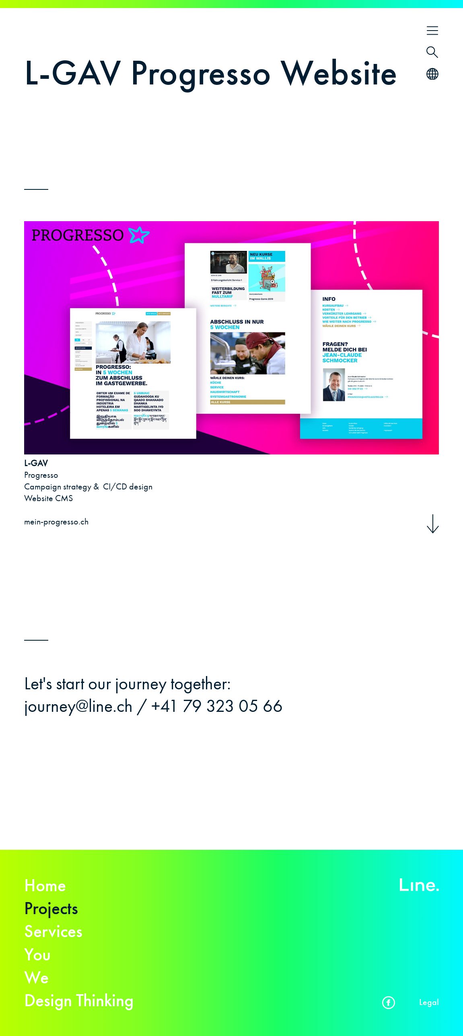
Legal (429, 1002)
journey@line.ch (78, 706)
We (36, 977)
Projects (51, 908)
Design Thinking (79, 1000)
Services (53, 931)
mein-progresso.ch (56, 521)
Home (45, 885)
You (37, 954)
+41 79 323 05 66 (217, 706)
